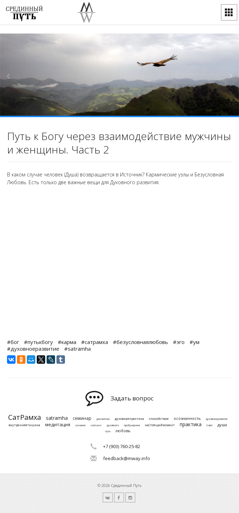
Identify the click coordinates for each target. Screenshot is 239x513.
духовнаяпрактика (129, 419)
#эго (179, 342)
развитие (103, 419)
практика (191, 425)
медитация (57, 425)
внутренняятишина (24, 425)
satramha (57, 418)
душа (222, 424)
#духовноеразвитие (33, 348)
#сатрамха (94, 342)
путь (107, 431)
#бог (13, 342)
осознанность (187, 418)
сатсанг (96, 425)
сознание (80, 425)
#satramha (77, 348)
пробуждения (132, 425)
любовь (123, 430)
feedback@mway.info (126, 458)
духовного (113, 425)
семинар (82, 418)
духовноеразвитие (217, 419)
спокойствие (159, 419)
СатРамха (24, 417)
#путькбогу (38, 342)
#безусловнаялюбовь (140, 342)
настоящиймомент (160, 425)
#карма (67, 342)
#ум (194, 342)
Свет (210, 425)
